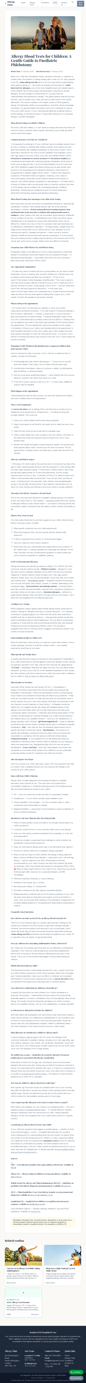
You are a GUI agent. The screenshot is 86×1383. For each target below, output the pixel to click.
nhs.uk (13, 1168)
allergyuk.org (16, 1177)
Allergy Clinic (10, 3)
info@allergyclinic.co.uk (54, 1361)
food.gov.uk (35, 1211)
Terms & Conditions (37, 1378)
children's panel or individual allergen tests (28, 1110)
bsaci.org (67, 1186)
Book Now (80, 4)
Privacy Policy (50, 1378)
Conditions (45, 2)
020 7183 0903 (54, 1355)
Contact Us (64, 4)
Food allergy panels (36, 581)
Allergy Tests (33, 4)
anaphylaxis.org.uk (37, 1204)
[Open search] (73, 2)
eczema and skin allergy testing (34, 1074)
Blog (55, 2)
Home (23, 2)
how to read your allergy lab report (39, 676)
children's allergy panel (28, 1037)
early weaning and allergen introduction (42, 193)
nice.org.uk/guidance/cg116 (41, 1195)
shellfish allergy (28, 614)
